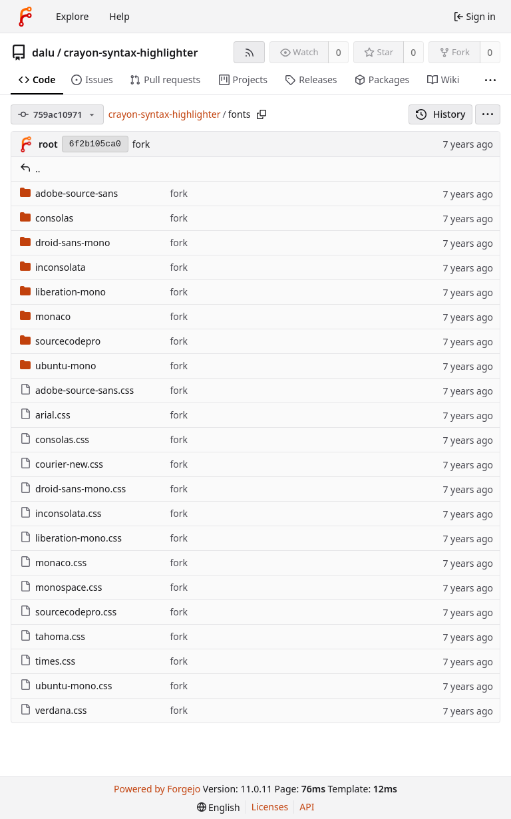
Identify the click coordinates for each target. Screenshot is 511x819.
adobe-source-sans (69, 193)
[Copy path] (261, 114)
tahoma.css (52, 636)
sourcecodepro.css (68, 611)
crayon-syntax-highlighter (131, 52)
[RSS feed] (249, 52)
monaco (45, 316)
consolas (46, 218)
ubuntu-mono (58, 365)
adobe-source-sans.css (77, 390)
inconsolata (53, 267)
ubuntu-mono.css (66, 685)
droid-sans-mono (65, 242)
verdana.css (53, 710)
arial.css (45, 415)
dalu (43, 52)
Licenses (270, 806)
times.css (47, 661)
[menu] (487, 114)
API (306, 806)
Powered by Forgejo (157, 788)
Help (119, 16)
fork (141, 144)
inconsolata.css (61, 513)
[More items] (490, 80)
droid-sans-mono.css (73, 488)
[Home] (25, 17)
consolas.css (54, 439)
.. (30, 168)
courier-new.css (61, 464)
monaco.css (53, 562)
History (441, 114)
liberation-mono (63, 291)
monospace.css (61, 587)
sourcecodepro (60, 341)
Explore (72, 16)
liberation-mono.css (71, 538)
